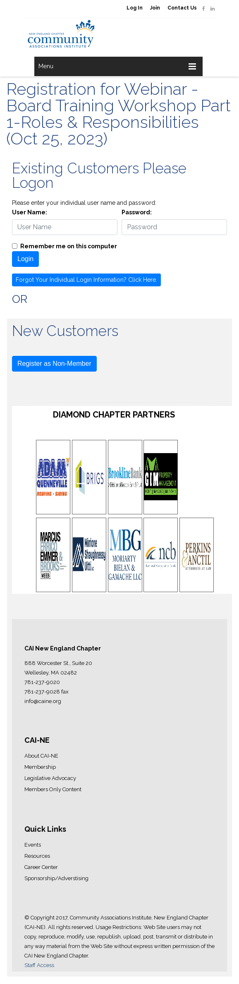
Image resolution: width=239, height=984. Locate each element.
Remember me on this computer (68, 246)
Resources (37, 856)
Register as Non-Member (54, 363)
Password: (137, 212)
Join (155, 8)
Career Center (41, 867)
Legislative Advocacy (50, 778)
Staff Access (39, 965)
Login (25, 258)
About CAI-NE (41, 756)
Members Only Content (52, 789)
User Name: (29, 212)
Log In (135, 8)
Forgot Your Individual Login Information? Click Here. (86, 279)
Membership (40, 767)
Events (32, 845)
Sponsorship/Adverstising (56, 878)
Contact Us (182, 8)
